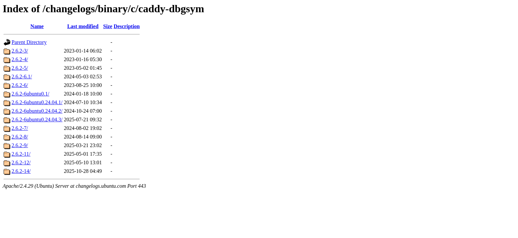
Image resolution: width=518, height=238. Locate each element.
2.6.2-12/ (21, 162)
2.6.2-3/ (20, 51)
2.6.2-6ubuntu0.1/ (30, 94)
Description (127, 26)
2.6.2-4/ (20, 59)
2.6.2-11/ (21, 154)
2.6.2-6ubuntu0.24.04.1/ (37, 102)
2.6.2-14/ (21, 171)
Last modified (82, 26)
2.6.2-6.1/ (22, 76)
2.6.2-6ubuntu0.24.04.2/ (37, 111)
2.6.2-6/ (20, 85)
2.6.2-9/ (20, 145)
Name (37, 26)
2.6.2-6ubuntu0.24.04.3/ (37, 119)
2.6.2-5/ (20, 68)
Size (107, 26)
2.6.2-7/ (20, 128)
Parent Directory (29, 42)
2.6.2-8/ (20, 136)
